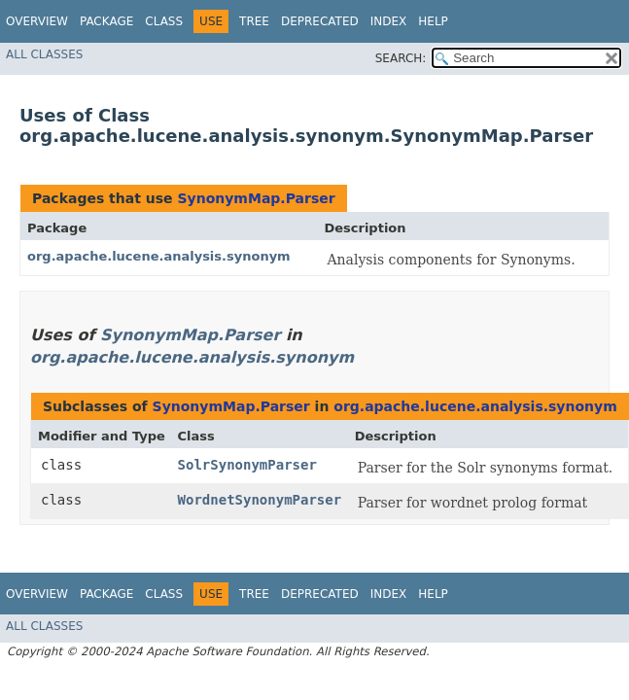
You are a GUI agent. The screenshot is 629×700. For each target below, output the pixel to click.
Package (106, 21)
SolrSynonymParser (247, 464)
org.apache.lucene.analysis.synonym (159, 256)
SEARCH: (401, 58)
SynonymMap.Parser (255, 198)
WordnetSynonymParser (260, 500)
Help (433, 21)
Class (164, 21)
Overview (37, 21)
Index (388, 21)
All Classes (44, 54)
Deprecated (320, 21)
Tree (254, 21)
